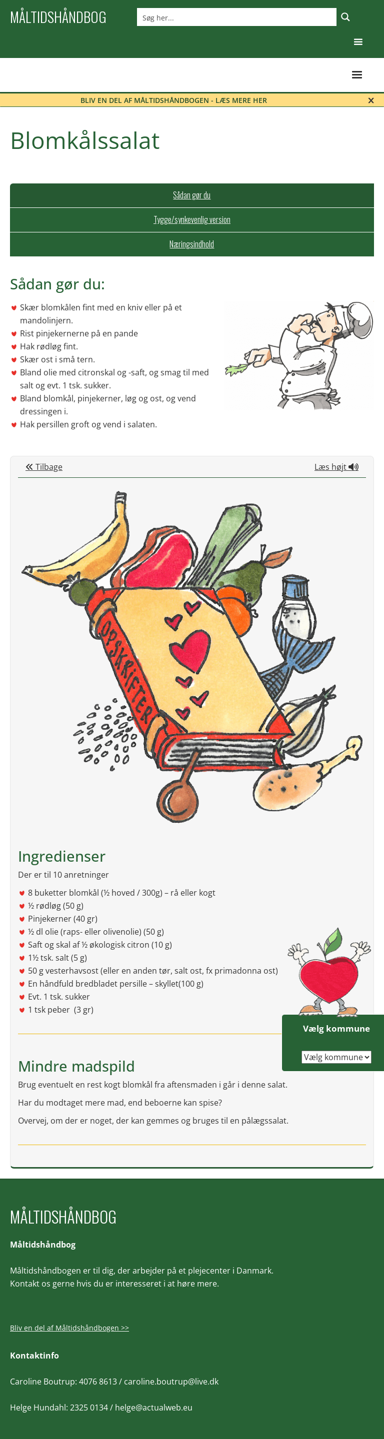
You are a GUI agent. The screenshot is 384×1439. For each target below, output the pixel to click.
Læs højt (336, 466)
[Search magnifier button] (345, 17)
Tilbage (44, 466)
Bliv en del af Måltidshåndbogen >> (69, 1328)
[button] (358, 42)
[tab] (192, 195)
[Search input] (237, 16)
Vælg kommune (336, 1028)
